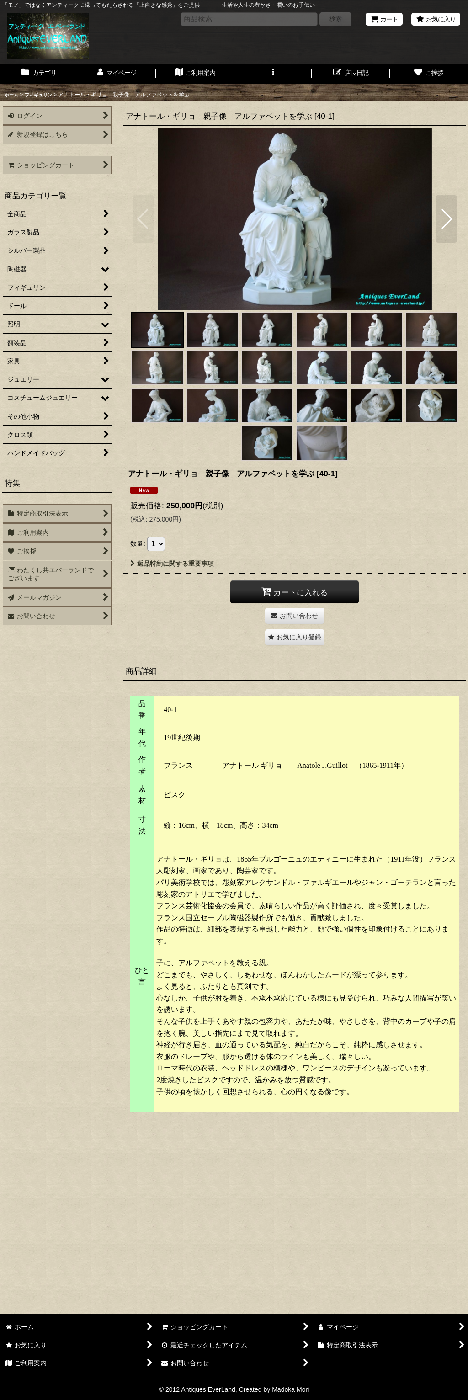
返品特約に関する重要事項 (172, 563)
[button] (273, 74)
